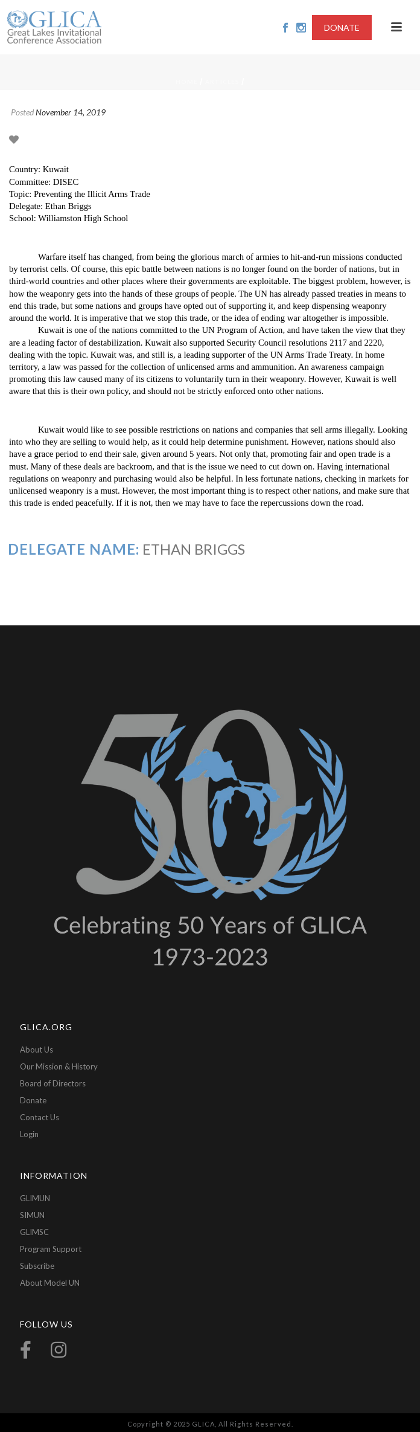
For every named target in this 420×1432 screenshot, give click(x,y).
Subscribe (37, 1266)
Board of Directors (53, 1083)
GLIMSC (34, 1232)
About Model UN (50, 1283)
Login (29, 1134)
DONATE (342, 27)
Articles (222, 81)
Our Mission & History (59, 1066)
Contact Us (39, 1117)
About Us (36, 1049)
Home (187, 81)
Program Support (50, 1249)
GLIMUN (35, 1198)
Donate (33, 1100)
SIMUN (32, 1215)
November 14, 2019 (71, 112)
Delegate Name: (73, 549)
